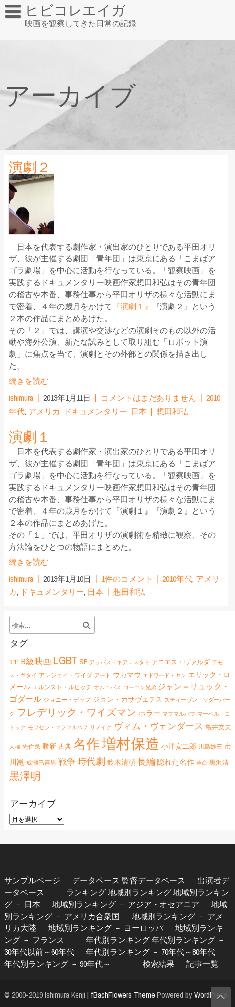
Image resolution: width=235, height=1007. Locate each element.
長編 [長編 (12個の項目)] (146, 761)
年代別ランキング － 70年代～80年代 (150, 951)
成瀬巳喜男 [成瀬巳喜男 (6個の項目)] (41, 762)
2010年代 (177, 578)
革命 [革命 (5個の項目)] (201, 762)
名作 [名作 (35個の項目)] (86, 744)
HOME (19, 31)
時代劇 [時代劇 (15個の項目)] (91, 761)
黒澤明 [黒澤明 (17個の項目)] (25, 776)
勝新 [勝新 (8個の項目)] (49, 746)
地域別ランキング (139, 892)
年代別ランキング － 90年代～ (57, 963)
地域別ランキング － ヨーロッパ (105, 928)
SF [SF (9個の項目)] (83, 661)
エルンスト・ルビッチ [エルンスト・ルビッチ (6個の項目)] (62, 687)
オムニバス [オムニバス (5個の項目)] (107, 687)
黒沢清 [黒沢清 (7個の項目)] (219, 762)
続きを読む (29, 380)
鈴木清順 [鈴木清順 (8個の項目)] (121, 762)
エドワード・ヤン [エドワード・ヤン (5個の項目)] (164, 675)
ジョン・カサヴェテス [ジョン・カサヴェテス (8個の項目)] (127, 699)
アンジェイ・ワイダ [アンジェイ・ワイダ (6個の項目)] (65, 675)
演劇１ (30, 436)
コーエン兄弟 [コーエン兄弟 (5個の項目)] (139, 687)
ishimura (21, 397)
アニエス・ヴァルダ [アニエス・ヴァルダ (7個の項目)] (181, 661)
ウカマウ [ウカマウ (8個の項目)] (127, 674)
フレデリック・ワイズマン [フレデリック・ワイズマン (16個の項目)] (76, 712)
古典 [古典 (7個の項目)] (64, 746)
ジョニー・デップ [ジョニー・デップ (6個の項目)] (67, 699)
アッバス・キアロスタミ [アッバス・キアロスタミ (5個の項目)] (119, 662)
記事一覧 (202, 963)
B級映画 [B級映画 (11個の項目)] (36, 661)
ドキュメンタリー (95, 411)
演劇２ (30, 167)
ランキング (86, 892)
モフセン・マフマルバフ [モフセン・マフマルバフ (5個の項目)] (58, 727)
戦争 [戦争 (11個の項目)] (66, 761)
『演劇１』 (132, 306)
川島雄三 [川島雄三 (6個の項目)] (210, 746)
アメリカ (44, 411)
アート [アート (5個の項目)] (102, 675)
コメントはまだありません (148, 397)
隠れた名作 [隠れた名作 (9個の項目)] (175, 762)
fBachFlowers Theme (123, 994)
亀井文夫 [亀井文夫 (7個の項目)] (218, 726)
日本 (139, 411)
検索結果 (158, 963)
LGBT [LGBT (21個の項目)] (65, 660)
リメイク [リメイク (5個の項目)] (101, 727)
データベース (96, 880)
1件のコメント (127, 578)
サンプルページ (32, 880)
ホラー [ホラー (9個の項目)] (149, 713)
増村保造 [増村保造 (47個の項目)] (130, 743)
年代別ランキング (118, 939)
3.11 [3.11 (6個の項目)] (14, 662)
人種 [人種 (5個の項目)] (14, 746)
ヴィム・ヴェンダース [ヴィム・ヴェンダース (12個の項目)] (158, 726)
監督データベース (153, 880)
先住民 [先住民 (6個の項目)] (31, 746)
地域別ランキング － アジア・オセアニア (125, 904)
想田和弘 (172, 411)
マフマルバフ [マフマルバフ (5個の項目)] (178, 713)
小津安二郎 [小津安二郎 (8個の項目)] (178, 746)
